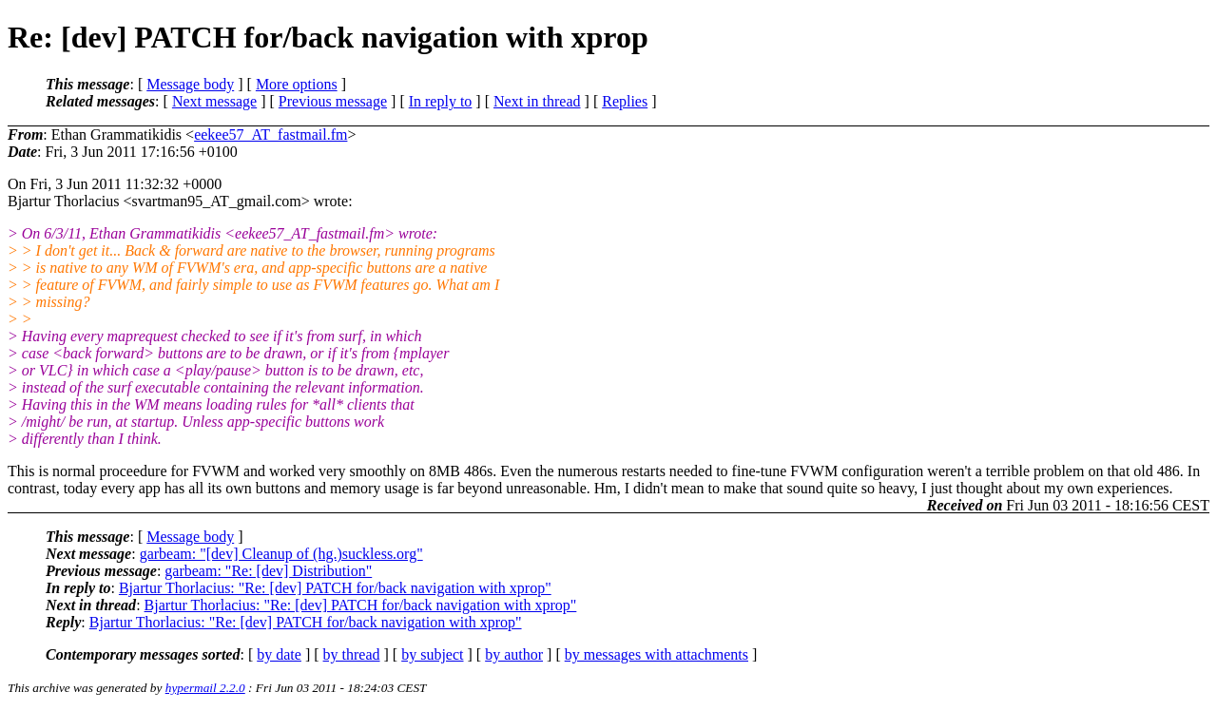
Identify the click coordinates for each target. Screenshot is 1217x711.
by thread (351, 654)
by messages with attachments (656, 654)
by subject (432, 654)
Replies (624, 101)
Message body (190, 84)
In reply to (441, 101)
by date (279, 654)
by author (514, 654)
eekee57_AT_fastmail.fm (270, 134)
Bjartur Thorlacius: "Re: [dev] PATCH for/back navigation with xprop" (335, 588)
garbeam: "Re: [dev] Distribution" (268, 571)
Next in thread (537, 101)
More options (297, 84)
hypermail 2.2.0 (205, 688)
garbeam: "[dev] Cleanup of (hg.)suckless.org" (281, 554)
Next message (214, 101)
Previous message (333, 101)
